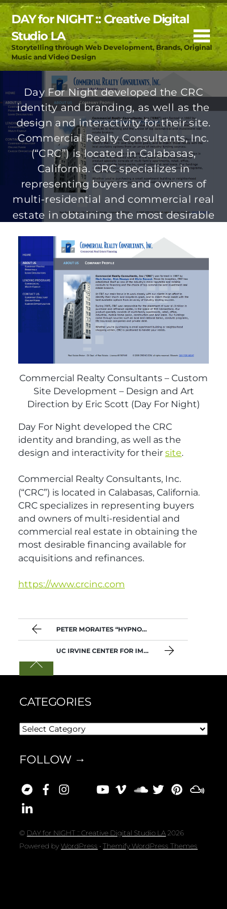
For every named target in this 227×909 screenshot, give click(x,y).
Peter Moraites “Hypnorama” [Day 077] (108, 630)
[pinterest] (177, 788)
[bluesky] (83, 788)
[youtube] (102, 788)
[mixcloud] (196, 788)
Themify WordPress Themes (150, 846)
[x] (158, 788)
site (173, 452)
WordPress (79, 846)
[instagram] (65, 788)
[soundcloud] (140, 788)
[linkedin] (27, 806)
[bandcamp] (27, 788)
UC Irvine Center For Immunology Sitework (122, 652)
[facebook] (46, 788)
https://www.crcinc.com (71, 584)
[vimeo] (121, 788)
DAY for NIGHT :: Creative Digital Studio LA (96, 833)
